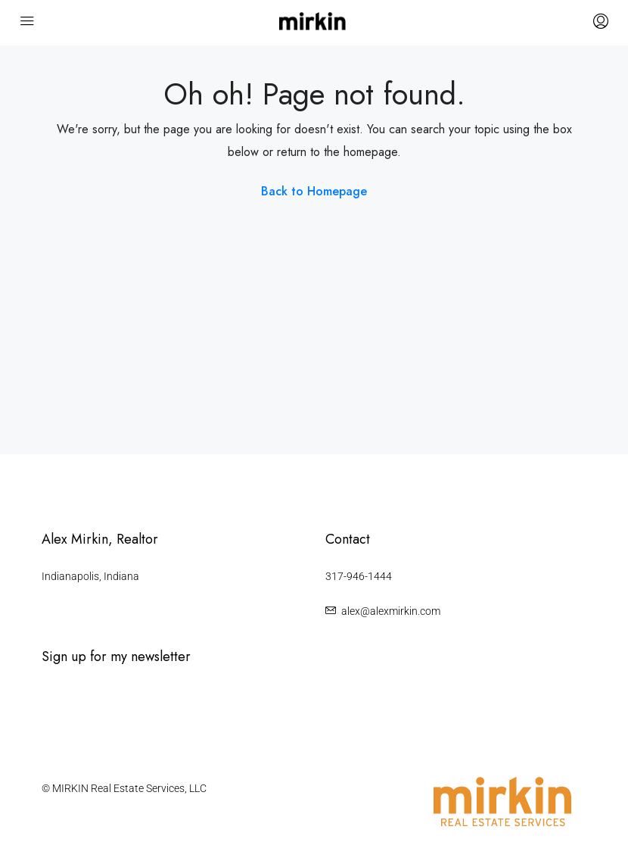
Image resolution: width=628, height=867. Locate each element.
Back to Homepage (314, 191)
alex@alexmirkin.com (390, 611)
